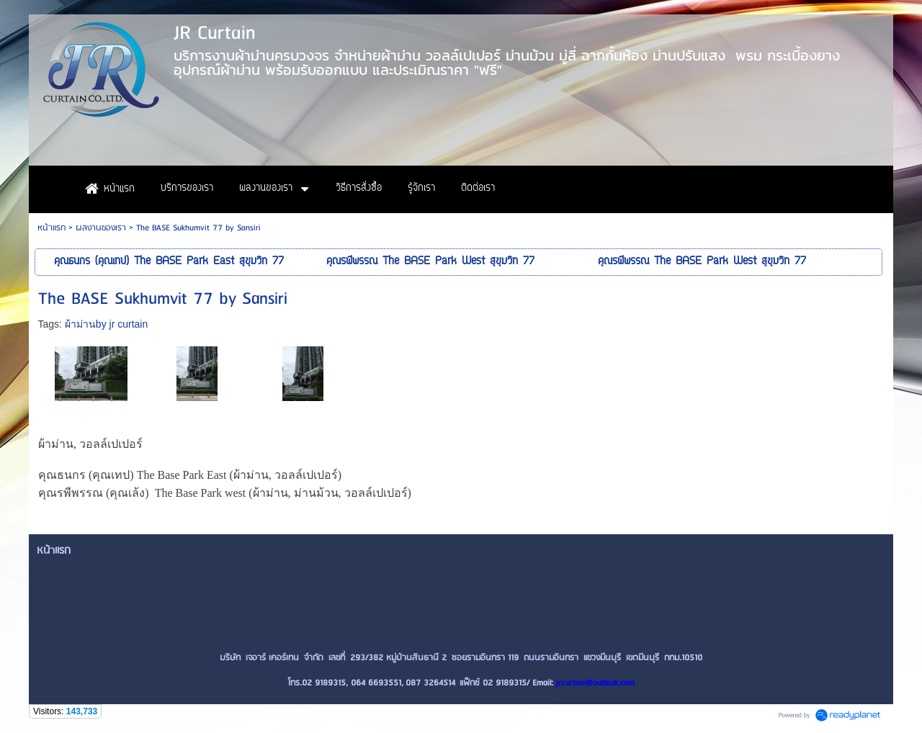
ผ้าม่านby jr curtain (106, 324)
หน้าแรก (51, 227)
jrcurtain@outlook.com (595, 683)
